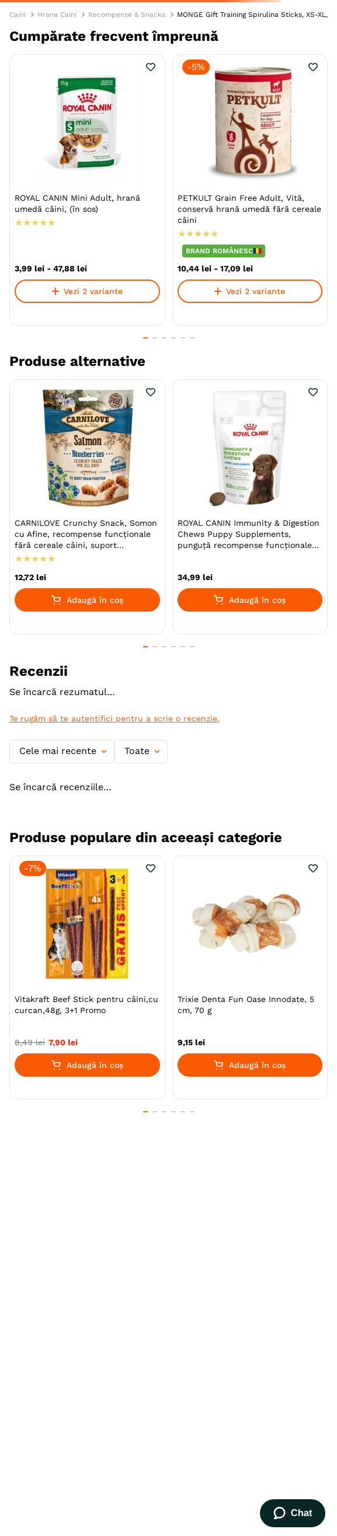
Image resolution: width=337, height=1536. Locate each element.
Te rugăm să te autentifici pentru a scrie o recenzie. (114, 718)
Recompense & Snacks (126, 15)
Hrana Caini (57, 15)
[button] (145, 337)
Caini (17, 15)
